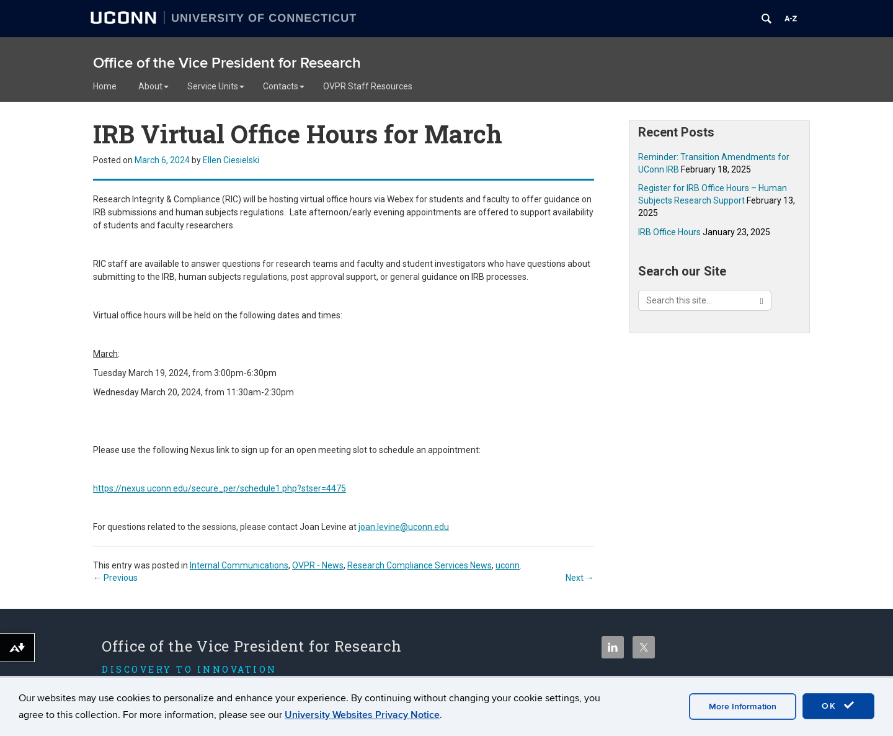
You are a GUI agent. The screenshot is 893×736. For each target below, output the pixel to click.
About (153, 86)
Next (580, 578)
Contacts (283, 86)
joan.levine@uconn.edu (403, 527)
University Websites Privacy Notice (362, 715)
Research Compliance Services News (419, 565)
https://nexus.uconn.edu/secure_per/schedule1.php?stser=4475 (219, 488)
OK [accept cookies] (838, 705)
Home (105, 86)
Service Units (215, 86)
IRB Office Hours (669, 232)
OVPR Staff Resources (367, 86)
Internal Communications (239, 565)
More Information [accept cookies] (742, 706)
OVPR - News (318, 565)
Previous (115, 578)
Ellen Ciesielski (231, 160)
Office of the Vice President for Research (227, 63)
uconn (507, 565)
